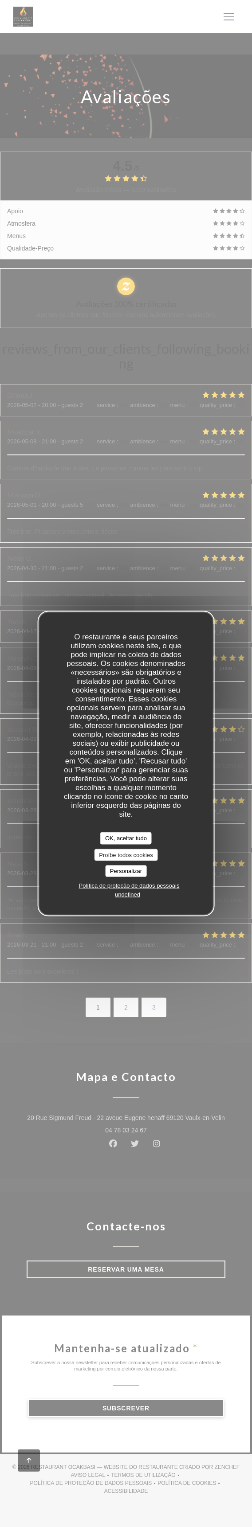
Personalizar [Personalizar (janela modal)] (126, 871)
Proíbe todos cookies (126, 854)
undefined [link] (127, 894)
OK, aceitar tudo (126, 838)
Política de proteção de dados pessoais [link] (129, 885)
